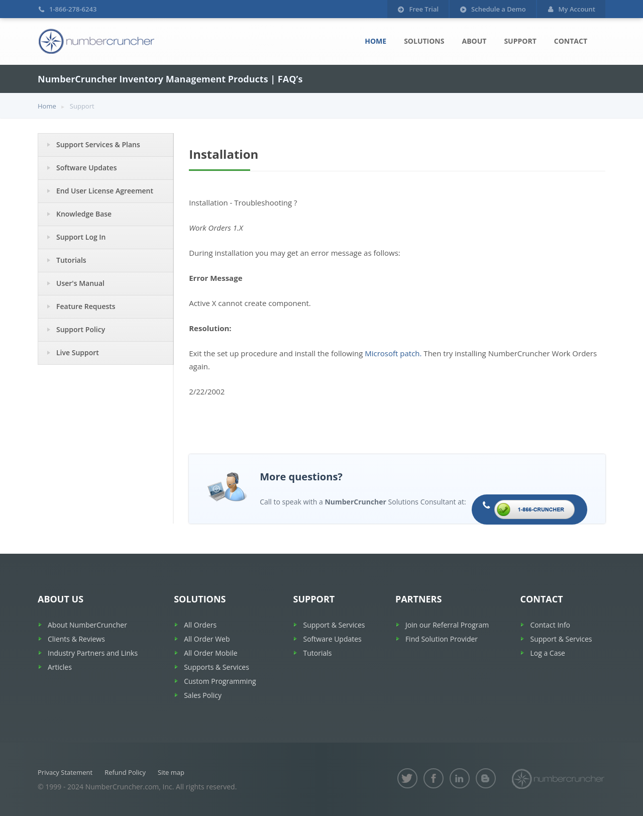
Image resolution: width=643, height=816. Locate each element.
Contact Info (550, 625)
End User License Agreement (104, 190)
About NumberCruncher (87, 625)
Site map (171, 772)
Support (520, 41)
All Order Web (207, 639)
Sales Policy (203, 695)
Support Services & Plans (98, 144)
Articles (60, 667)
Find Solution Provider (441, 639)
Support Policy (80, 329)
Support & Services (334, 625)
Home (375, 41)
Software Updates (86, 167)
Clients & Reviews (76, 639)
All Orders (200, 625)
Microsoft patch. (393, 353)
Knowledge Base (84, 214)
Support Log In (81, 237)
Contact (570, 41)
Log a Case (547, 653)
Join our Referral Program (447, 625)
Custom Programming (220, 681)
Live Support (77, 352)
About (474, 41)
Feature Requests (86, 306)
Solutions (424, 41)
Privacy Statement (65, 772)
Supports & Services (216, 667)
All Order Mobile (210, 653)
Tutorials (71, 260)
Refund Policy (125, 772)
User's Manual (80, 283)
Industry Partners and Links (93, 653)
